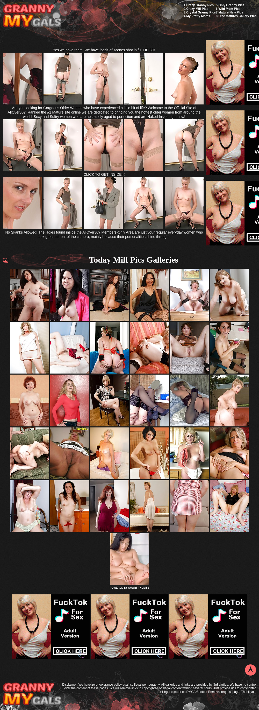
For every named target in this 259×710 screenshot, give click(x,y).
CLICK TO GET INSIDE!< (104, 174)
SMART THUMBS (138, 587)
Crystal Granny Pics (201, 12)
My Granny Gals (32, 16)
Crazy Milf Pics (197, 9)
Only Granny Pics (231, 5)
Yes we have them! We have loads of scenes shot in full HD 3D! (104, 50)
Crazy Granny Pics (200, 5)
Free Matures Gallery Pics (237, 16)
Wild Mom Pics (229, 9)
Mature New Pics (230, 12)
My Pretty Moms (198, 16)
